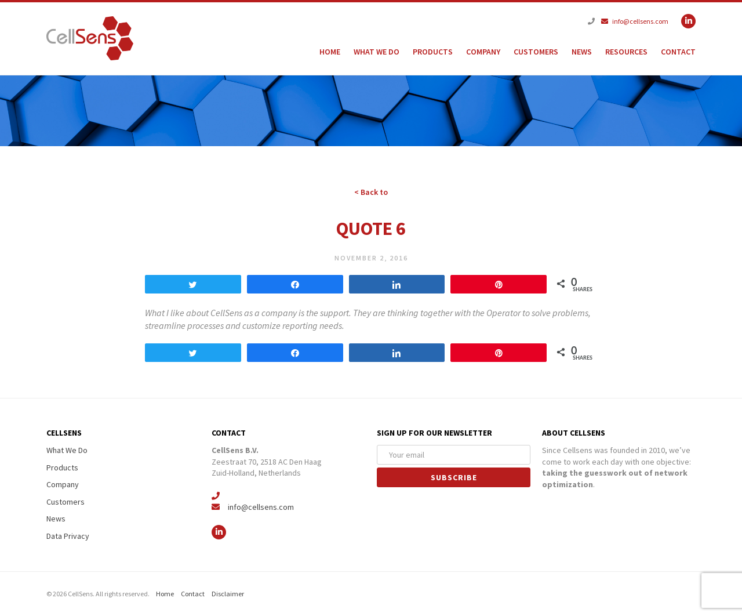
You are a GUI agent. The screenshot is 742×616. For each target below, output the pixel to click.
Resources (626, 51)
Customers (536, 51)
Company (483, 51)
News (582, 51)
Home (329, 51)
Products (433, 51)
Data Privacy (67, 536)
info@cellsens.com (634, 21)
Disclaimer (228, 593)
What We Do (376, 51)
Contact (678, 51)
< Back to (371, 192)
